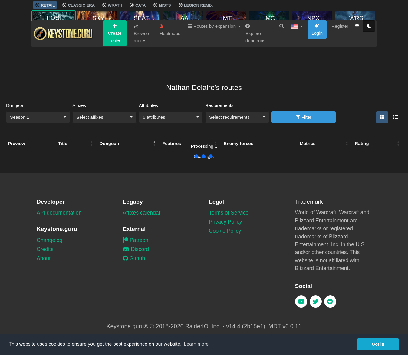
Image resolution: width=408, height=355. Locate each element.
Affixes (79, 105)
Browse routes (141, 56)
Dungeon (15, 105)
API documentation (59, 213)
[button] (297, 49)
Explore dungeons (255, 56)
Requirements (219, 105)
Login (317, 52)
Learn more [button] (196, 344)
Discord (136, 249)
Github (134, 258)
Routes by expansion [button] (212, 48)
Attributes (148, 105)
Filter (304, 117)
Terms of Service (228, 213)
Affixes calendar (142, 213)
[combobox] (38, 117)
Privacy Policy (225, 222)
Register (339, 48)
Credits (45, 249)
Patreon (136, 240)
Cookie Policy (225, 231)
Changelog (49, 240)
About (44, 258)
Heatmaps (170, 53)
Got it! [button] (378, 344)
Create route (114, 56)
